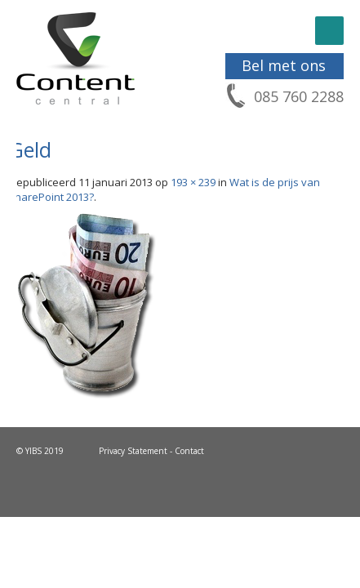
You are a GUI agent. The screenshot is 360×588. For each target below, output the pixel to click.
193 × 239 (193, 182)
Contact (189, 451)
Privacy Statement (133, 451)
